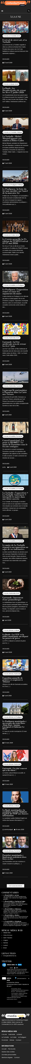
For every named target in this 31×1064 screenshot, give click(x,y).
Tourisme (19, 386)
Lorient (5, 945)
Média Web (7, 933)
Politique (19, 132)
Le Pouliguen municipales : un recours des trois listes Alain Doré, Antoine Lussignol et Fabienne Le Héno (14, 725)
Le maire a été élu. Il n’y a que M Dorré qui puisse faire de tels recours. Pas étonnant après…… (15, 918)
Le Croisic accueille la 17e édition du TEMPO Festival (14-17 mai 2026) (15, 241)
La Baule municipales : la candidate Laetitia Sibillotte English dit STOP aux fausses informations (15, 813)
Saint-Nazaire (7, 938)
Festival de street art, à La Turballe (14, 41)
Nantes (5, 943)
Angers (5, 940)
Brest (5, 948)
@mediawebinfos (21, 978)
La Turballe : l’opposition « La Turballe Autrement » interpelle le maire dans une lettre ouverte (15, 495)
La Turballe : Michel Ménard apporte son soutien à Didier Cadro (13, 138)
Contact (18, 1040)
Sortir (18, 36)
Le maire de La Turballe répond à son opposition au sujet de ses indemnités (15, 547)
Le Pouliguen (13, 185)
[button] (2, 10)
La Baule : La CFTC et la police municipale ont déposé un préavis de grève (15, 636)
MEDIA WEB (9, 979)
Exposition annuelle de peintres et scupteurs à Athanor (12, 680)
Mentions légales (7, 1057)
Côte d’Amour (7, 935)
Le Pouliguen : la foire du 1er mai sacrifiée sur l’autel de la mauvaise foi (15, 191)
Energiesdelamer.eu (9, 956)
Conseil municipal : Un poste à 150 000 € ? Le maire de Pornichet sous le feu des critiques (15, 443)
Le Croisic (12, 235)
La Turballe (12, 36)
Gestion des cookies (8, 1052)
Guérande (12, 338)
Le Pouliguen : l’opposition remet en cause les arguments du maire (15, 291)
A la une (5, 36)
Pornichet (19, 436)
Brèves (11, 630)
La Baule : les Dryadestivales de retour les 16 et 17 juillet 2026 (14, 90)
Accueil (4, 1049)
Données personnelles (9, 1055)
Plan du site (11, 1049)
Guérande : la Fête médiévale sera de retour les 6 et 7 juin (14, 344)
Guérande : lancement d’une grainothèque (12, 598)
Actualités (12, 285)
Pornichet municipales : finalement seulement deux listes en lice (14, 857)
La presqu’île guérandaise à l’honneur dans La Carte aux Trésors (14, 392)
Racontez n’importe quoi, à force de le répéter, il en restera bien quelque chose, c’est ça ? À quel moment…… (15, 911)
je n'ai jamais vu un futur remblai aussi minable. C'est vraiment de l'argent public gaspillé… (15, 898)
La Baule (11, 84)
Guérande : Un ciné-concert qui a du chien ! (14, 769)
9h (28, 978)
